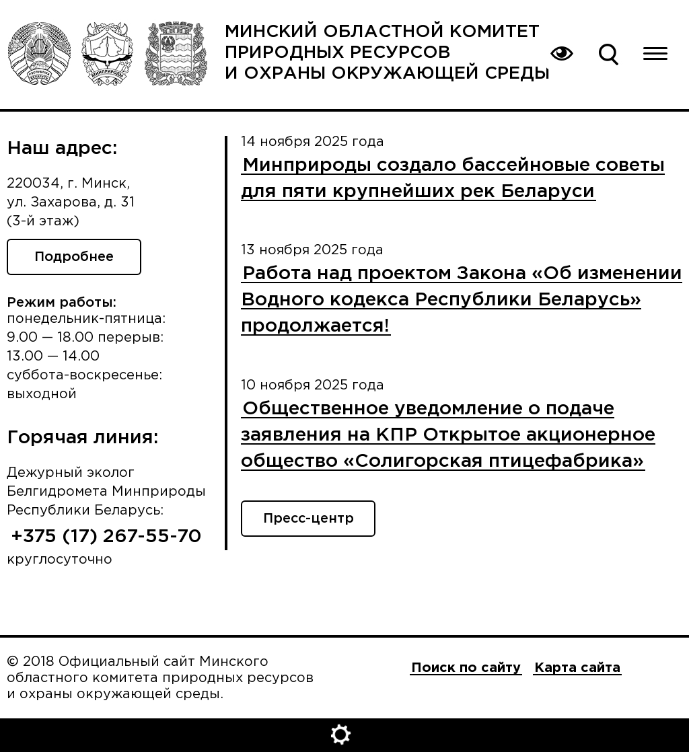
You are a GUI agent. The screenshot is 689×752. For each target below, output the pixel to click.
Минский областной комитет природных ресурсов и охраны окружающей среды (387, 52)
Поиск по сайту (608, 54)
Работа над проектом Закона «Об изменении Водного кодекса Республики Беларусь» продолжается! (461, 300)
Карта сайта (577, 668)
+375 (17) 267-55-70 (106, 537)
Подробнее (74, 257)
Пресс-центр (308, 519)
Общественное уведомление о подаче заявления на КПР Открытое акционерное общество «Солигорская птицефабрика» (448, 435)
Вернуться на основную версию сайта (561, 54)
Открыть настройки (344, 735)
